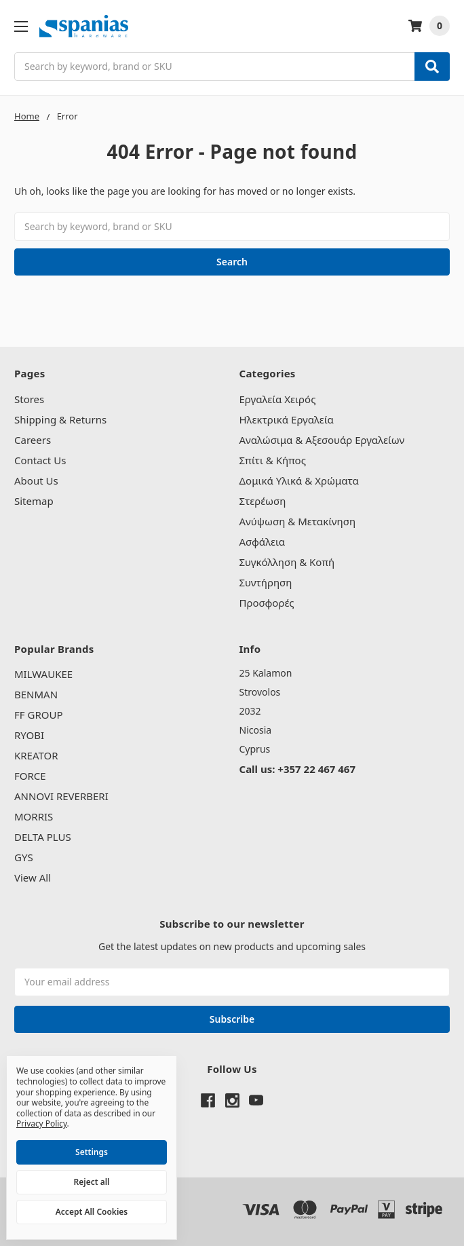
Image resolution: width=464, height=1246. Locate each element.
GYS (23, 857)
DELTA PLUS (42, 837)
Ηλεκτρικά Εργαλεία (286, 419)
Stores (29, 399)
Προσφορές (266, 602)
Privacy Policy (41, 1123)
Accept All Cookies (92, 1211)
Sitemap (34, 501)
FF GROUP (38, 714)
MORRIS (33, 816)
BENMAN (36, 694)
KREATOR (36, 755)
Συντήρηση (265, 582)
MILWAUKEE (43, 674)
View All (32, 877)
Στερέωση (262, 501)
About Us (36, 480)
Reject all (92, 1182)
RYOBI (29, 735)
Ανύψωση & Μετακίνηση (297, 521)
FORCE (30, 775)
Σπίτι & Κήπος (272, 460)
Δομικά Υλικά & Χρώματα (299, 480)
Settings (91, 1152)
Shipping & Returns (60, 419)
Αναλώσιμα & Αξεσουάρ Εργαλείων (322, 440)
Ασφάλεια (262, 541)
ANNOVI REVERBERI (61, 796)
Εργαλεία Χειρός (277, 399)
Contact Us (40, 460)
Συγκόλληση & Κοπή (287, 562)
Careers (32, 440)
